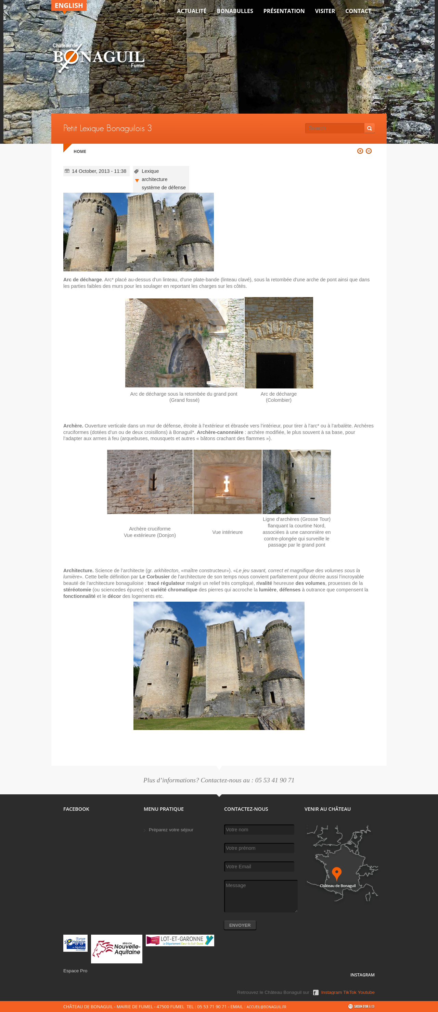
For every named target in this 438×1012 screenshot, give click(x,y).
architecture (154, 179)
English (69, 5)
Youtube (366, 992)
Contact (358, 11)
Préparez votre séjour (171, 829)
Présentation (284, 11)
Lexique (150, 171)
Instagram (331, 992)
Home (80, 151)
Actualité (191, 11)
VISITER (325, 11)
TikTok (350, 992)
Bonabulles (235, 11)
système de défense (164, 187)
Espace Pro (75, 970)
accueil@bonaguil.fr (266, 1006)
